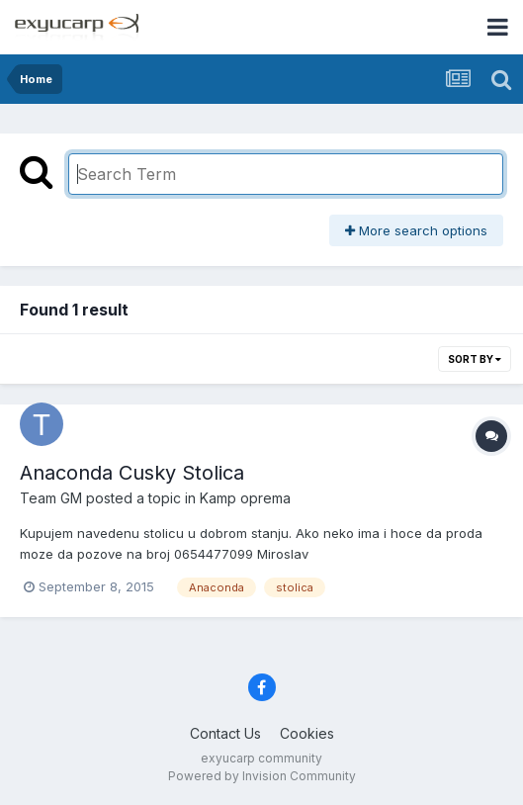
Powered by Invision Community (262, 775)
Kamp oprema (245, 498)
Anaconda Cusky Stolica (132, 473)
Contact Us (225, 733)
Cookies (307, 733)
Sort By (474, 359)
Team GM (51, 498)
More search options (416, 230)
